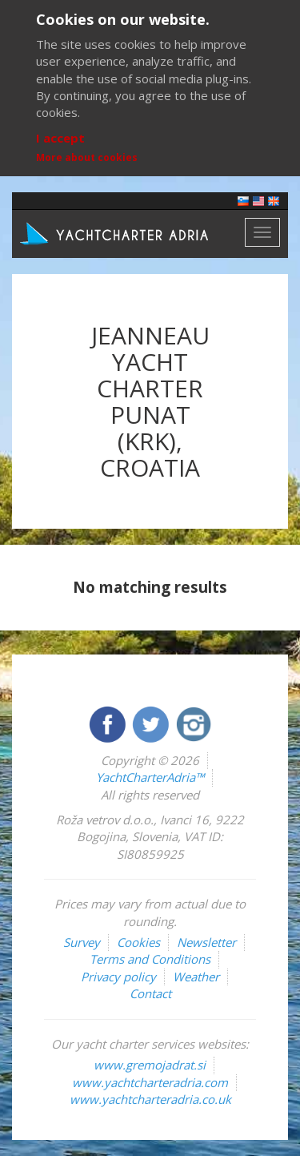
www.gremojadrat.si (150, 1065)
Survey (81, 942)
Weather (196, 977)
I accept (60, 138)
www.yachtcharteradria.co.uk (150, 1099)
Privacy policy (118, 977)
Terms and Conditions (150, 959)
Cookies (138, 942)
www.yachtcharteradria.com (150, 1082)
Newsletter (206, 942)
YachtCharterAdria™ (150, 777)
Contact (150, 993)
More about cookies (87, 157)
